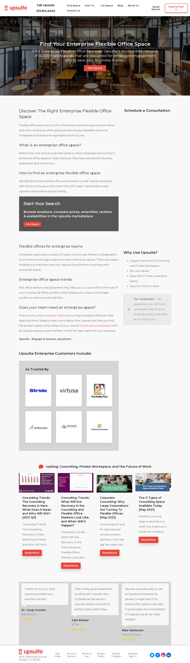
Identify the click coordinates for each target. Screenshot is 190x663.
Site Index (57, 655)
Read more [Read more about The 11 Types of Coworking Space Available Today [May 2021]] (148, 539)
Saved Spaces (155, 8)
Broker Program (116, 655)
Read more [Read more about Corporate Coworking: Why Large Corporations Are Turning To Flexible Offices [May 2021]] (109, 552)
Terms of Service (71, 655)
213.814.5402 (45, 11)
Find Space (95, 68)
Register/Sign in (176, 8)
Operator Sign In (133, 655)
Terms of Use (86, 655)
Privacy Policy (101, 655)
